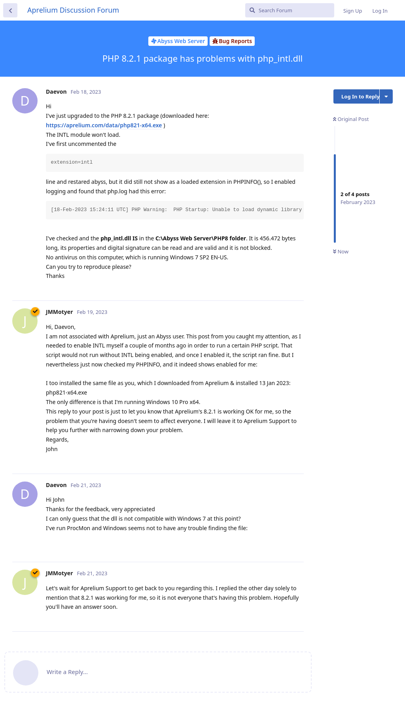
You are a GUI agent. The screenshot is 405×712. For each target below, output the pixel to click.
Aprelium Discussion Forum (73, 10)
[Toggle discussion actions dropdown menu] (386, 96)
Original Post (351, 119)
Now (340, 251)
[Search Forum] (289, 10)
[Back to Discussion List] (10, 10)
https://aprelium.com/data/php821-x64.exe (104, 125)
